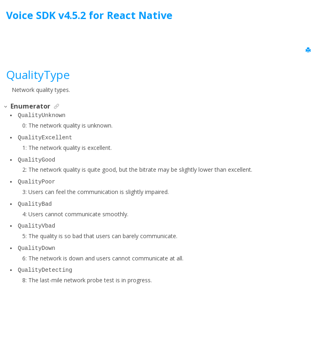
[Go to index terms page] (316, 17)
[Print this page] (309, 50)
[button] (6, 107)
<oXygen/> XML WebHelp (183, 329)
